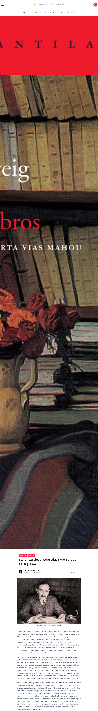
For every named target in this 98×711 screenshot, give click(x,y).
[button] (57, 688)
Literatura (23, 555)
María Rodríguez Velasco (31, 570)
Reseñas (31, 555)
